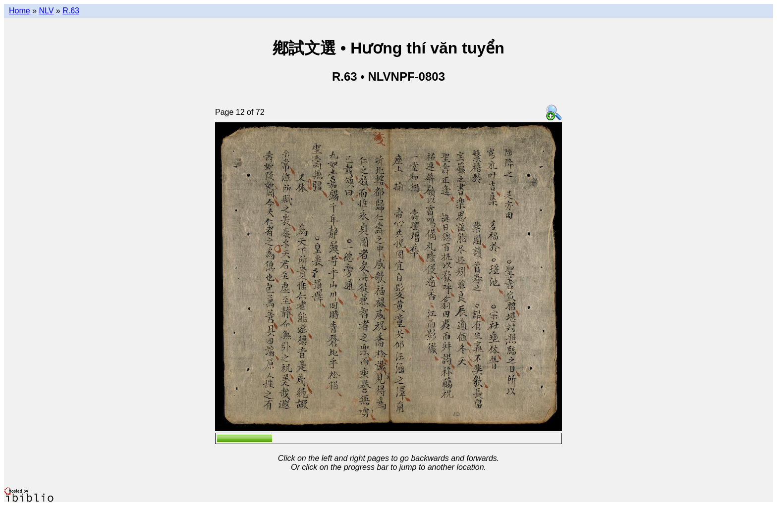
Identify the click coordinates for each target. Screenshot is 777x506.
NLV (46, 10)
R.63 (70, 10)
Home (19, 10)
